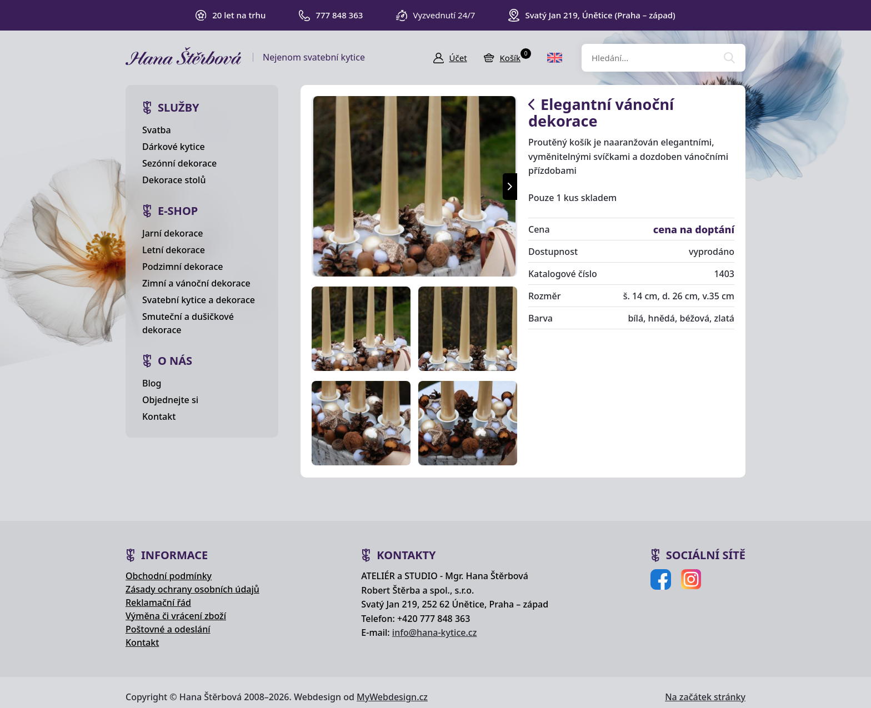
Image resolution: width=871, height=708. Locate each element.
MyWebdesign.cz (392, 697)
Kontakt (159, 416)
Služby (178, 107)
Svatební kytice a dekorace (198, 300)
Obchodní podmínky (169, 576)
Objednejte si (170, 400)
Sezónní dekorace (179, 163)
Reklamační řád (158, 602)
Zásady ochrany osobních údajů (192, 589)
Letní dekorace (173, 250)
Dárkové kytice (173, 146)
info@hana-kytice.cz (434, 632)
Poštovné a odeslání (168, 629)
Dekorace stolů (174, 180)
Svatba (156, 130)
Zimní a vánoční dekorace (196, 283)
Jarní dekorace (172, 233)
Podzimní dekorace (182, 266)
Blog (151, 383)
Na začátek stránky (705, 697)
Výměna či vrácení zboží (176, 616)
